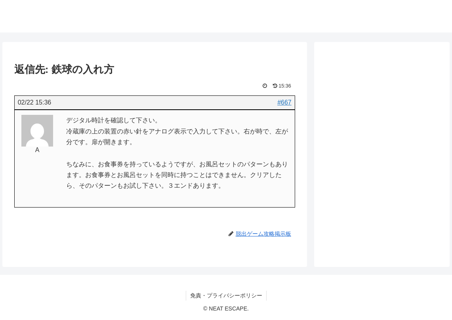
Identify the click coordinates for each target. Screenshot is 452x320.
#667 (284, 102)
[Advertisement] (381, 111)
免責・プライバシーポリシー (226, 295)
